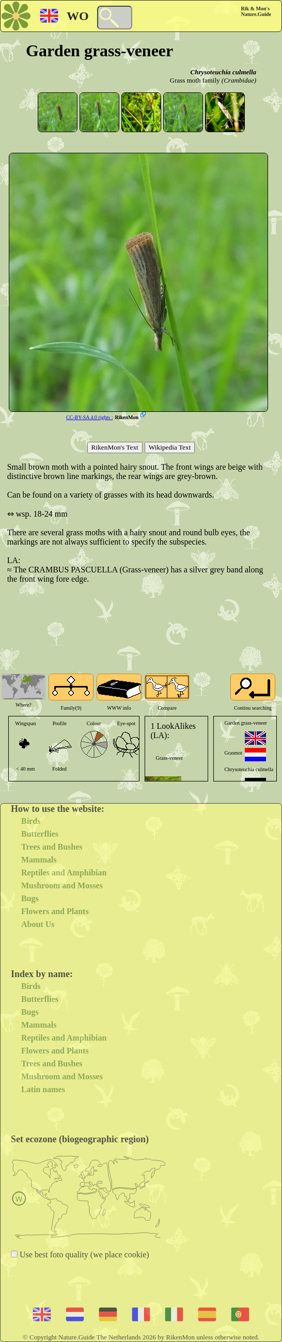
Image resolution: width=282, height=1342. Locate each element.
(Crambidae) (239, 80)
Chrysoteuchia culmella (223, 72)
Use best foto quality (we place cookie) (83, 1254)
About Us (37, 924)
